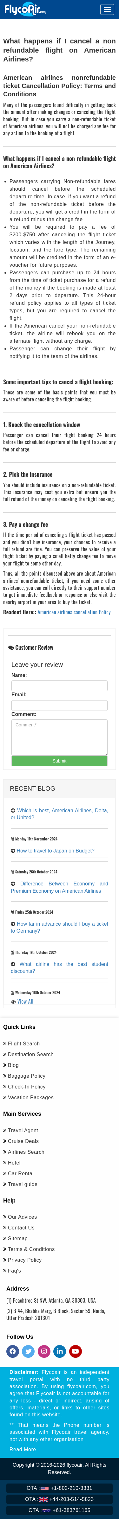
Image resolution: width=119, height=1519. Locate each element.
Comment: (23, 714)
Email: (19, 694)
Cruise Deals (23, 1141)
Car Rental (21, 1173)
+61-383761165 (59, 1510)
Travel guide (22, 1184)
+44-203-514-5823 (59, 1499)
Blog (13, 1065)
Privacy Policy (25, 1260)
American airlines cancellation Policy (74, 612)
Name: (19, 675)
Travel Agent (23, 1130)
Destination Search (31, 1054)
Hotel (14, 1162)
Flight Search (24, 1043)
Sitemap (18, 1238)
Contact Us (21, 1227)
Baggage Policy (26, 1076)
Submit (60, 760)
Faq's (14, 1270)
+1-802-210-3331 (59, 1488)
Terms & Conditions (31, 1249)
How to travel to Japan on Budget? (56, 850)
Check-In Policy (27, 1086)
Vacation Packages (31, 1097)
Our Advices (22, 1217)
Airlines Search (26, 1152)
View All (25, 1001)
